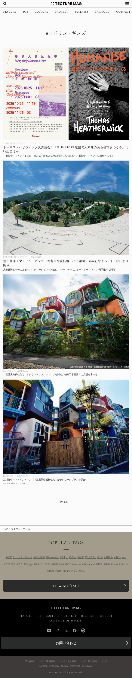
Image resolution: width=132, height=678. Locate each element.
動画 (100, 557)
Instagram (57, 630)
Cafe (75, 571)
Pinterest (83, 630)
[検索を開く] (5, 3)
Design (29, 564)
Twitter (66, 630)
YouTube (91, 557)
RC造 (51, 571)
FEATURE (9, 11)
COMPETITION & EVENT (15, 143)
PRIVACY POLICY (58, 666)
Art (124, 557)
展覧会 (109, 557)
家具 (82, 571)
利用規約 (75, 666)
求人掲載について (76, 661)
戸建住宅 (10, 564)
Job (62, 564)
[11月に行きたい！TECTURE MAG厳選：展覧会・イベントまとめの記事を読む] (66, 94)
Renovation (53, 557)
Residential (89, 564)
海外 (118, 557)
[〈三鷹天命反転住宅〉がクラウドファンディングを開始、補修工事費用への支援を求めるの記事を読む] (66, 321)
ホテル (124, 564)
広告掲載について (34, 661)
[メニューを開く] (127, 3)
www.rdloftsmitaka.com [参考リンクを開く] (14, 483)
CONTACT (87, 666)
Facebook (75, 630)
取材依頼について (97, 661)
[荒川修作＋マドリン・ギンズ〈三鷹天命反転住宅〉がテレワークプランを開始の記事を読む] (66, 427)
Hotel (115, 564)
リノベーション (23, 557)
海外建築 (40, 557)
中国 (99, 564)
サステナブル (42, 564)
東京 (9, 557)
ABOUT (43, 666)
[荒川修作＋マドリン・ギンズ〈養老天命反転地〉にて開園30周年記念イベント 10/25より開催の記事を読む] (66, 208)
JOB (25, 11)
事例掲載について (55, 661)
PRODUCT (102, 11)
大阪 (59, 571)
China (67, 571)
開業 (107, 564)
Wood (73, 557)
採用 (68, 564)
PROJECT (61, 11)
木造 (81, 557)
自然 (55, 564)
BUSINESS (82, 11)
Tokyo (64, 557)
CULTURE (41, 11)
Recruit (77, 564)
